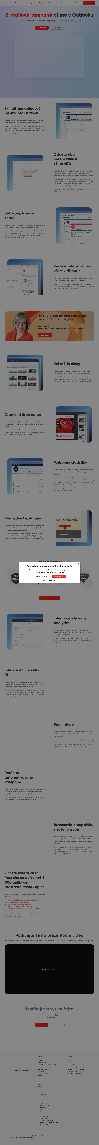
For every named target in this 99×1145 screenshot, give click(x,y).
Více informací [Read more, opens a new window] (61, 572)
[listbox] (78, 564)
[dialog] (49, 572)
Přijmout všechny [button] (58, 576)
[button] (49, 580)
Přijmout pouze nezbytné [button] (42, 576)
